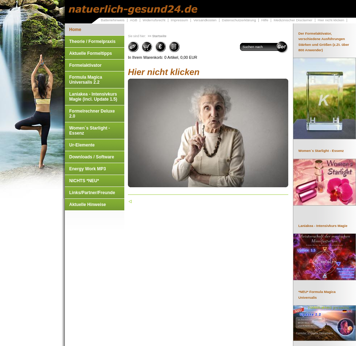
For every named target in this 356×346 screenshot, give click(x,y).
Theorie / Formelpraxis (92, 41)
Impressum (179, 20)
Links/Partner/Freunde (92, 192)
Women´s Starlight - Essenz (89, 131)
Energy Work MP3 (87, 168)
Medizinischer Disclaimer (292, 20)
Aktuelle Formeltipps (90, 53)
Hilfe (264, 20)
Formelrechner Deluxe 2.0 (92, 114)
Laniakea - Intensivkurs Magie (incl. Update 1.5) (93, 97)
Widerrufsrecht (154, 20)
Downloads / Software (91, 156)
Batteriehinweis (113, 20)
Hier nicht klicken (331, 20)
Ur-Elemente (82, 145)
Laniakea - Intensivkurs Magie (322, 226)
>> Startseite (157, 36)
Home (75, 29)
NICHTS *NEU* (84, 180)
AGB (133, 20)
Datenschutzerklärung (239, 20)
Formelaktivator (85, 65)
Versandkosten (205, 20)
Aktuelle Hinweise (87, 204)
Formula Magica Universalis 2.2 (85, 80)
